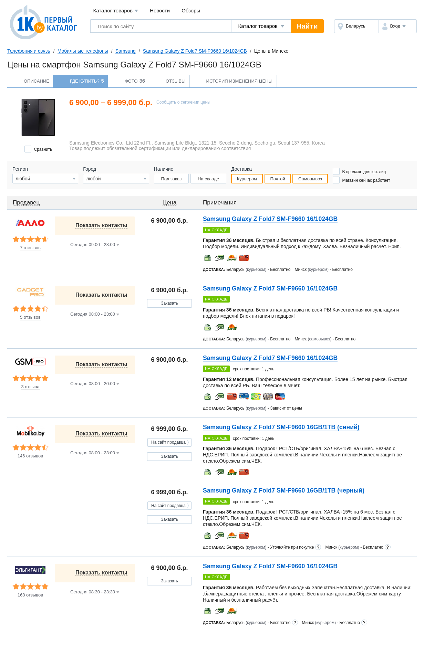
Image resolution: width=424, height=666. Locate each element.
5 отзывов (30, 317)
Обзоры (191, 10)
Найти (307, 26)
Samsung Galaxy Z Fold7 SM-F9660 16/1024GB (195, 51)
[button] (397, 26)
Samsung (125, 51)
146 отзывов (30, 456)
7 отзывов (30, 247)
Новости (160, 10)
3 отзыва (30, 386)
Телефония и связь (28, 51)
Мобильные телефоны (83, 51)
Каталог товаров (115, 11)
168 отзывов (30, 595)
